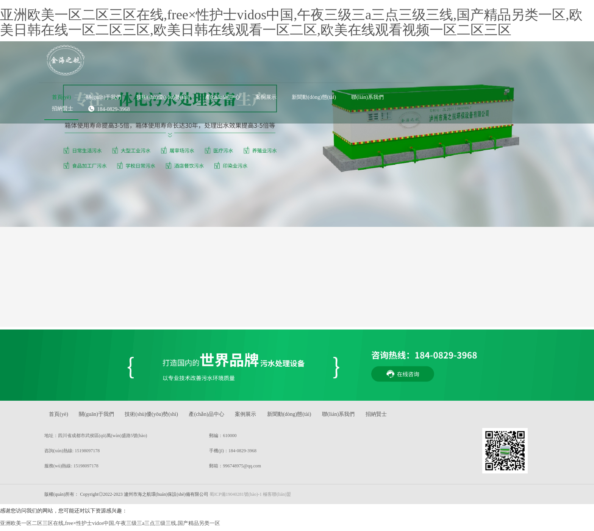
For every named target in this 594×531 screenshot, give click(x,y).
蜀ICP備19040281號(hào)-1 (246, 497)
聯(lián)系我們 (366, 417)
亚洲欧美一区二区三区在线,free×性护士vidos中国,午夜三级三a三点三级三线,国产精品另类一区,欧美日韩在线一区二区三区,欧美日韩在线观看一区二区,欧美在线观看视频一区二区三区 (291, 22)
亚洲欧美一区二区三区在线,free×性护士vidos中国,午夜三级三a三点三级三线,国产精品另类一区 (110, 526)
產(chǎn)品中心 (227, 417)
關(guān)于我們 (111, 417)
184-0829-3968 (243, 70)
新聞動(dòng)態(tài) (315, 417)
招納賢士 (407, 417)
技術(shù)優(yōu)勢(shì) (169, 417)
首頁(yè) (71, 417)
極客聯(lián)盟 (288, 497)
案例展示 (268, 417)
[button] (238, 58)
